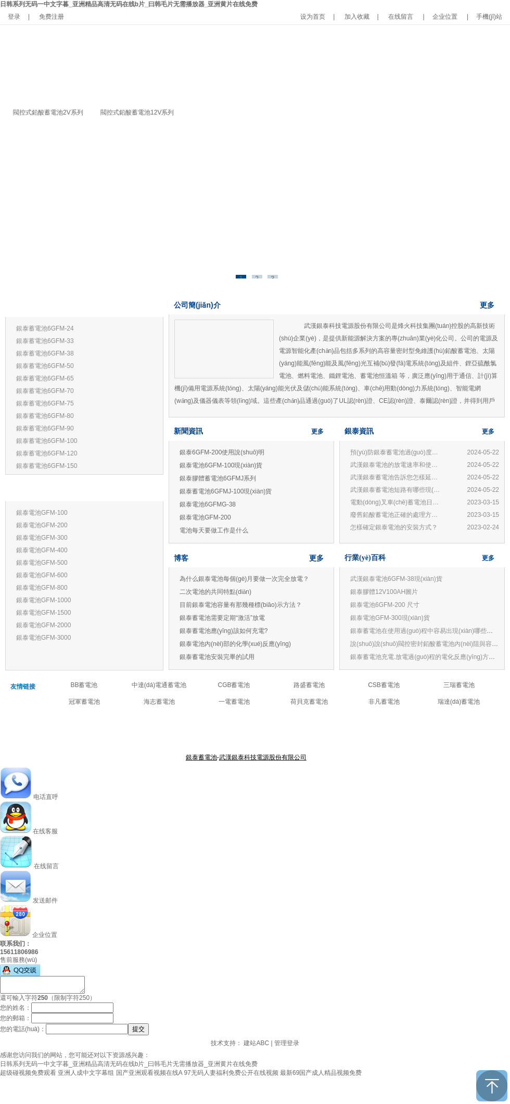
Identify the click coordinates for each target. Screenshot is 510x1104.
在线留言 (400, 16)
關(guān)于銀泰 (202, 731)
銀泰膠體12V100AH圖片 (384, 591)
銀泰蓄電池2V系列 (40, 490)
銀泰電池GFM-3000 (43, 637)
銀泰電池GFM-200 (42, 525)
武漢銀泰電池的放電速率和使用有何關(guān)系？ (396, 464)
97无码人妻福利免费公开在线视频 (231, 1072)
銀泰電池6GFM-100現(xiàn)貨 (221, 465)
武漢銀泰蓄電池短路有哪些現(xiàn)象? (396, 489)
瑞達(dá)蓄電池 (459, 701)
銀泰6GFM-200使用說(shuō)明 (222, 452)
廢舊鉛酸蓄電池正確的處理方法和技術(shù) (396, 514)
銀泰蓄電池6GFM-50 (45, 366)
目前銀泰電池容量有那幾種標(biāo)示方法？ (241, 604)
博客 (181, 558)
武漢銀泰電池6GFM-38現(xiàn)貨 (396, 578)
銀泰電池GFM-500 (42, 562)
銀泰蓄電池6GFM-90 (45, 428)
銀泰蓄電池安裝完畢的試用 (217, 657)
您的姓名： (15, 1007)
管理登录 (286, 1043)
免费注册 (51, 16)
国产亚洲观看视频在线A (149, 1072)
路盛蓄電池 (309, 685)
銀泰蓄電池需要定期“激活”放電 (222, 617)
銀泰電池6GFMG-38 (208, 504)
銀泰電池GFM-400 (42, 550)
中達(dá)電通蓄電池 (159, 685)
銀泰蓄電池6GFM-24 (45, 328)
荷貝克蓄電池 (309, 701)
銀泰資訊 (359, 431)
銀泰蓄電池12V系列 (42, 306)
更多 (147, 306)
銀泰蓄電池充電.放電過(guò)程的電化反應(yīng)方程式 (425, 657)
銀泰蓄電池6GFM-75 (45, 403)
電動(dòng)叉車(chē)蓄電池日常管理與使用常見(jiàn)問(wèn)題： (396, 502)
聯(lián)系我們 (320, 731)
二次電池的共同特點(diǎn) (215, 591)
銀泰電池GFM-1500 (43, 612)
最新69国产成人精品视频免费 (321, 1072)
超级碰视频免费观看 (28, 1072)
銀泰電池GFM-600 (42, 575)
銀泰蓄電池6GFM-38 (45, 353)
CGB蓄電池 (234, 685)
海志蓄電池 (159, 701)
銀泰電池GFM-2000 (43, 625)
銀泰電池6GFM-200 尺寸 (384, 604)
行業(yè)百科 (365, 558)
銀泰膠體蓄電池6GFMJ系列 (218, 478)
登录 (14, 16)
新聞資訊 (188, 431)
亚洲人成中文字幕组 (86, 1072)
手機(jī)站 (489, 16)
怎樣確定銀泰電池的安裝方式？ (394, 527)
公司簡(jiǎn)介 (197, 305)
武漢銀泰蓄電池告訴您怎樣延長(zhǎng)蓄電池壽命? (396, 477)
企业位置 (444, 16)
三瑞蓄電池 (459, 685)
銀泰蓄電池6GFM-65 (45, 378)
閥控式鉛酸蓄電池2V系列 (48, 112)
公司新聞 (285, 731)
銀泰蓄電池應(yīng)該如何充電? (223, 631)
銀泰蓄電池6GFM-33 (45, 341)
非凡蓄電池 (384, 701)
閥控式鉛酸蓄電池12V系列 (137, 112)
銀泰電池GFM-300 (42, 537)
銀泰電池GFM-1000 (43, 600)
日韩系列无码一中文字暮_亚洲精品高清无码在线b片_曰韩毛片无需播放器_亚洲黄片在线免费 (129, 4)
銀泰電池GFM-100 (42, 512)
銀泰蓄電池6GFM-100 (46, 441)
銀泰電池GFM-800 (42, 587)
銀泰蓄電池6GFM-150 (46, 465)
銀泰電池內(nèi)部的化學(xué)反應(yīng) (235, 644)
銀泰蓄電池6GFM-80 (45, 416)
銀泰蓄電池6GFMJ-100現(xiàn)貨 (226, 491)
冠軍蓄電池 (84, 701)
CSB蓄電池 (384, 685)
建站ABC (256, 1043)
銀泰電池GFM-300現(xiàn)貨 (390, 617)
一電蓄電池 (234, 701)
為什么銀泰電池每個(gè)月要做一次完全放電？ (244, 578)
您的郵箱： (15, 1018)
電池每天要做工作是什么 (214, 530)
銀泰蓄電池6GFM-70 (45, 391)
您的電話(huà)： (23, 1029)
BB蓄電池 (83, 685)
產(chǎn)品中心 (248, 731)
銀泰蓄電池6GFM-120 (46, 453)
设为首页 (312, 16)
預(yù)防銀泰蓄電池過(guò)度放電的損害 (396, 452)
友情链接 (22, 686)
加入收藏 (357, 16)
